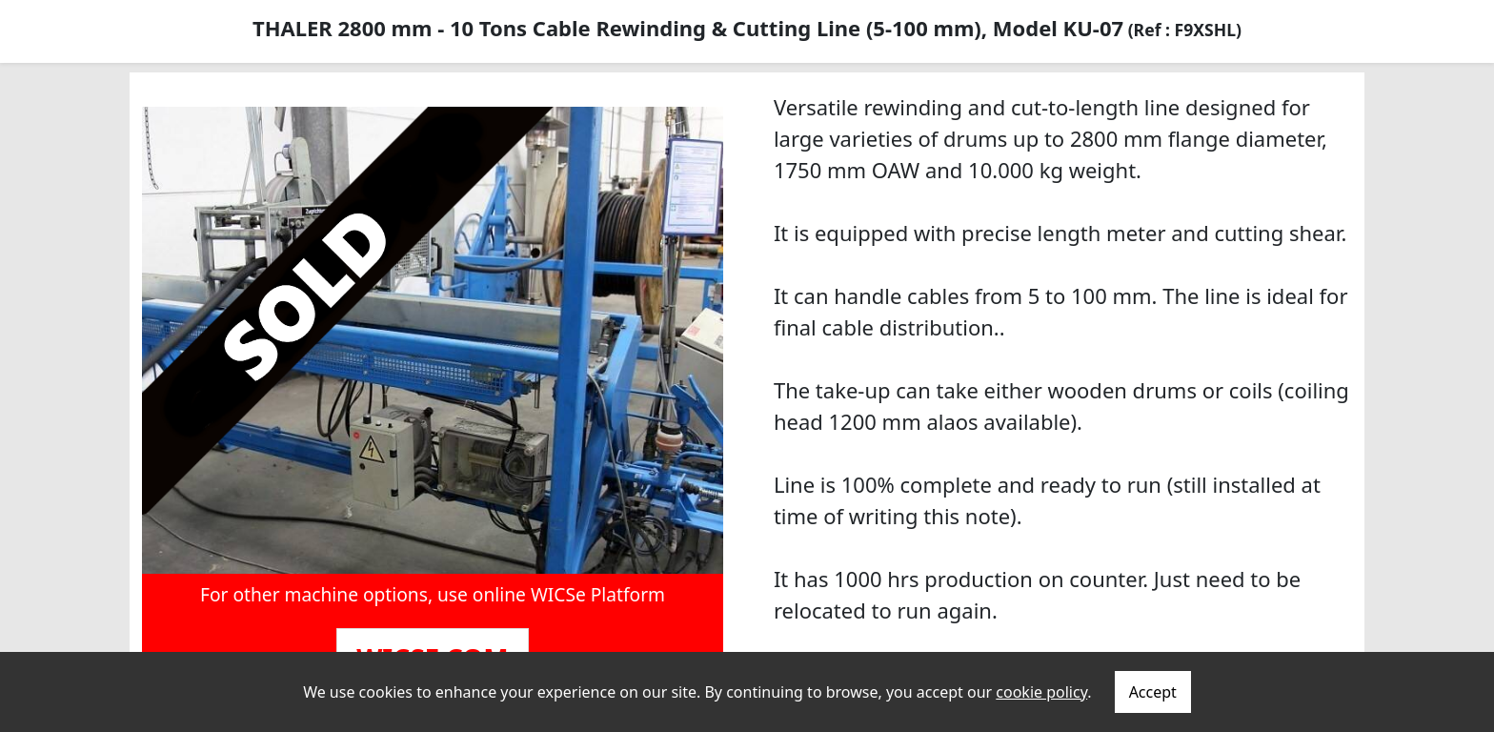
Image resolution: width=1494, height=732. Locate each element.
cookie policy (1041, 691)
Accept (1153, 691)
